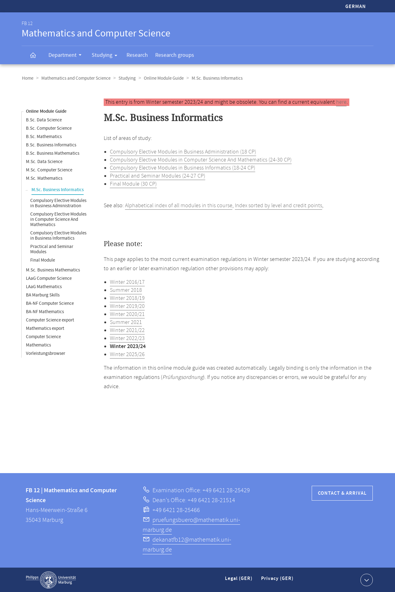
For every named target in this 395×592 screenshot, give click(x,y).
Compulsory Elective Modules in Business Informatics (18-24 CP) (182, 167)
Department (66, 56)
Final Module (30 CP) (133, 183)
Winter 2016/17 (127, 282)
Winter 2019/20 (127, 306)
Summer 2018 (126, 290)
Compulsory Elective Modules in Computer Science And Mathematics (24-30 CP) (201, 159)
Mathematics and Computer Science (75, 78)
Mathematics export (45, 328)
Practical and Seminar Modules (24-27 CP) (157, 175)
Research (137, 55)
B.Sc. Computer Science (49, 128)
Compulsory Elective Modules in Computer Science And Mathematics (58, 219)
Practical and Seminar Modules (51, 248)
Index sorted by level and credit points (278, 205)
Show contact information (365, 579)
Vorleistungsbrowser (45, 353)
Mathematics (38, 345)
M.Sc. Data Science (44, 161)
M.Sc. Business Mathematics (53, 270)
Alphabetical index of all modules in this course (178, 205)
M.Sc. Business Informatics (57, 190)
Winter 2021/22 (127, 330)
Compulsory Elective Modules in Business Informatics (58, 235)
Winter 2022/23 (127, 338)
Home (27, 78)
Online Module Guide (161, 78)
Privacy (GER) (277, 581)
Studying (106, 56)
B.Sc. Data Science (44, 120)
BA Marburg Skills (43, 295)
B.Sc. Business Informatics (51, 145)
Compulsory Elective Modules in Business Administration (58, 202)
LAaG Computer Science (49, 278)
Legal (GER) (239, 581)
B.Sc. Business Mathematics (52, 153)
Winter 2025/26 (127, 354)
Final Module (42, 260)
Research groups (174, 55)
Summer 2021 (126, 322)
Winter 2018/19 (127, 298)
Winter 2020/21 (127, 314)
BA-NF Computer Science (50, 303)
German (355, 6)
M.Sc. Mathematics (44, 178)
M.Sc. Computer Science (49, 170)
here (341, 102)
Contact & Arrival (342, 493)
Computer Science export (50, 320)
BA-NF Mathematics (45, 311)
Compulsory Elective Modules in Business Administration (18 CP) (183, 151)
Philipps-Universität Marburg (51, 579)
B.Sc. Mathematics (44, 136)
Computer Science (43, 336)
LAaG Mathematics (44, 286)
